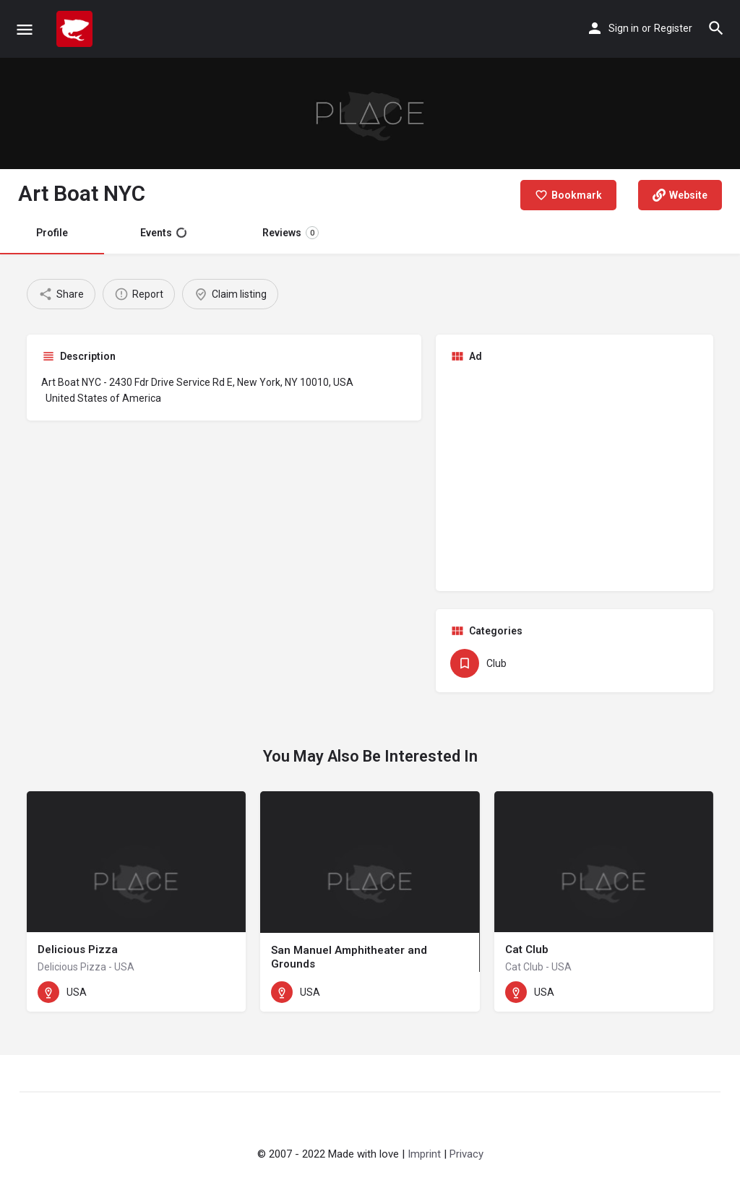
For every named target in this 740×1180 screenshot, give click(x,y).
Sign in (623, 28)
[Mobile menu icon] (24, 29)
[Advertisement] (574, 475)
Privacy (466, 1153)
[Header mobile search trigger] (716, 28)
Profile (52, 232)
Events (163, 232)
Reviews (290, 232)
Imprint (424, 1153)
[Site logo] (76, 29)
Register (673, 28)
